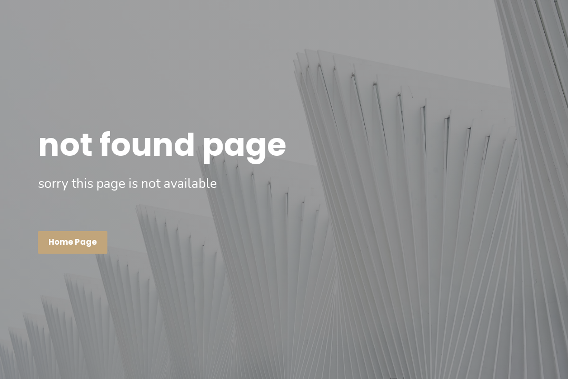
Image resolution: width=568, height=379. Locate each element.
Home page (72, 241)
